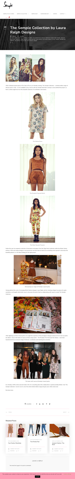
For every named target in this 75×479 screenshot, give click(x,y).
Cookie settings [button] (67, 474)
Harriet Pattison (14, 448)
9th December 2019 (13, 441)
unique (35, 40)
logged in (18, 465)
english (63, 37)
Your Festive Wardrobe (15, 443)
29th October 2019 (57, 441)
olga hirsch (39, 39)
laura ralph (24, 39)
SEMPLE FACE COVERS (9, 13)
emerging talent (49, 37)
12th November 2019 (36, 439)
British (20, 37)
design (43, 37)
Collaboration (37, 37)
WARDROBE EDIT (47, 13)
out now (45, 39)
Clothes (25, 37)
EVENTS (58, 13)
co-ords (30, 37)
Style (53, 39)
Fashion (22, 36)
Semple (14, 36)
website (18, 386)
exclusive (12, 39)
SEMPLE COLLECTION (23, 13)
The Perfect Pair (35, 441)
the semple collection (21, 40)
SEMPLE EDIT (36, 13)
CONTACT (65, 13)
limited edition (32, 39)
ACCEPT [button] (37, 476)
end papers (58, 37)
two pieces (30, 40)
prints (50, 39)
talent (57, 39)
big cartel (15, 37)
